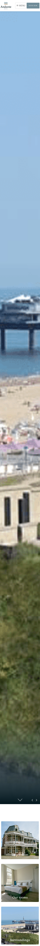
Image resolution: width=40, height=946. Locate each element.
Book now (33, 5)
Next (36, 801)
